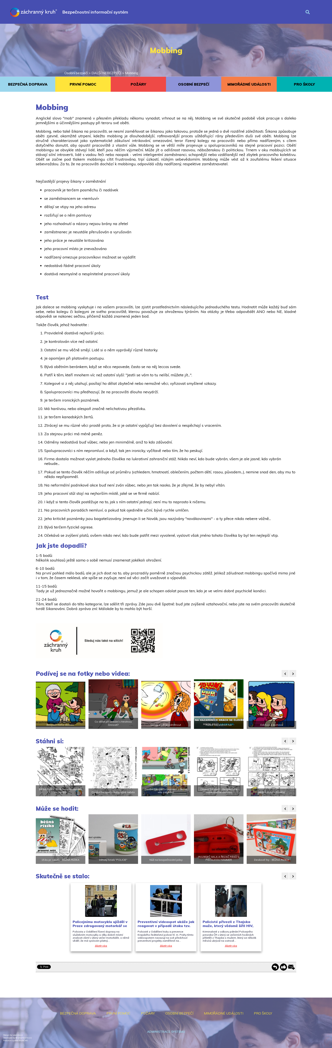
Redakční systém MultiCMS (15, 1040)
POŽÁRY (138, 84)
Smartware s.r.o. (25, 1038)
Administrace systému (166, 1032)
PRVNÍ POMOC (83, 84)
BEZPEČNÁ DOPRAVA (27, 84)
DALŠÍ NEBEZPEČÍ (106, 73)
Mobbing (131, 73)
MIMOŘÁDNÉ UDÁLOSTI (249, 84)
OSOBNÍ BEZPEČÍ (193, 84)
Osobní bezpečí (76, 73)
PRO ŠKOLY (304, 84)
